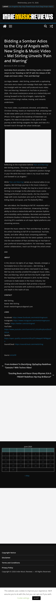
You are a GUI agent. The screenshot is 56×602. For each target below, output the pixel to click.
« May (27, 476)
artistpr (22, 66)
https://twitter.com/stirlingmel (23, 323)
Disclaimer (6, 558)
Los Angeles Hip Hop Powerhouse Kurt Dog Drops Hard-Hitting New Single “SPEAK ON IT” (31, 7)
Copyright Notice (9, 553)
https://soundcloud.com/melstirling (29, 344)
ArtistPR (13, 355)
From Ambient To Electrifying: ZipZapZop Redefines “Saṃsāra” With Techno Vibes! (26, 366)
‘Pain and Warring (41, 165)
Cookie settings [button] (23, 598)
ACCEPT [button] (36, 598)
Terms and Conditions (11, 563)
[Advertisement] (28, 146)
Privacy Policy (7, 568)
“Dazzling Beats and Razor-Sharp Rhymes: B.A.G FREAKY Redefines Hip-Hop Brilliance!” (31, 375)
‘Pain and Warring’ (16, 182)
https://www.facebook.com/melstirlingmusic (30, 317)
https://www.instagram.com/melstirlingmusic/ (31, 320)
